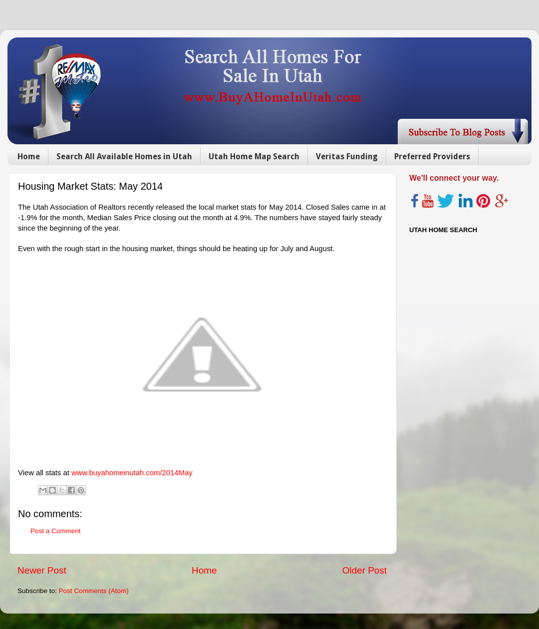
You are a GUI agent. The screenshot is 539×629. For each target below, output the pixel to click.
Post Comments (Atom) (94, 591)
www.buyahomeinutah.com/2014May (132, 473)
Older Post (364, 570)
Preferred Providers (432, 156)
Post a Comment (55, 531)
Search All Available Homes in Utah (124, 156)
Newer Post (41, 570)
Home (28, 156)
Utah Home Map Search (254, 156)
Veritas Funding (347, 156)
